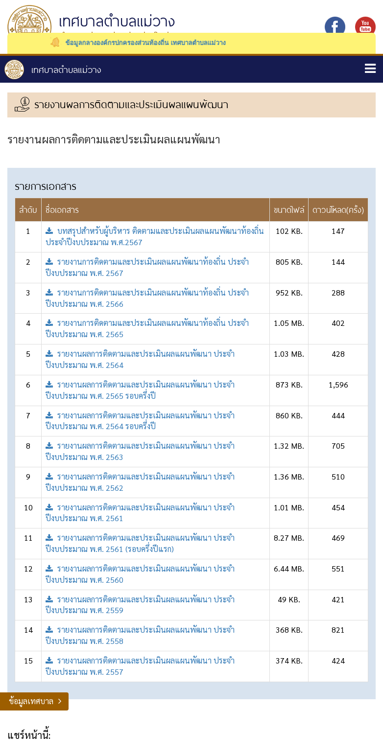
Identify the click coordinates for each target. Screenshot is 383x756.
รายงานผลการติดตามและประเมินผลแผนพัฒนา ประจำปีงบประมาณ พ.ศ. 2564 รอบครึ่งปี (140, 421)
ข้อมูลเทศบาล (31, 701)
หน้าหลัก (53, 69)
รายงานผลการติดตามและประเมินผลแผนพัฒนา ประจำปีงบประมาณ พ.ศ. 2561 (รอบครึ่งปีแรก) (140, 543)
